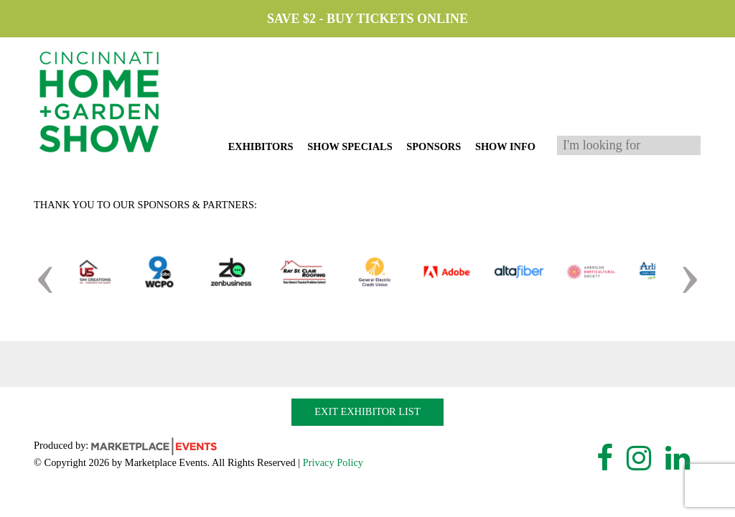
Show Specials (350, 146)
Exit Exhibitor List (367, 411)
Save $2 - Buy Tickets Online (367, 18)
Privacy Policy (333, 462)
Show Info (505, 146)
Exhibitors (261, 146)
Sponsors (433, 146)
